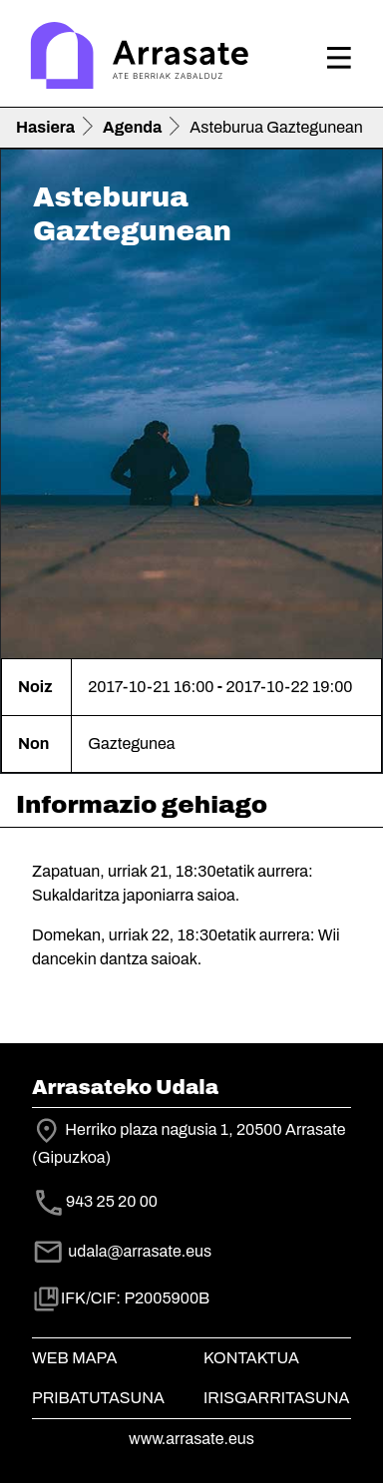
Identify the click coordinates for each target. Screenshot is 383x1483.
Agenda (132, 127)
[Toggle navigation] (339, 58)
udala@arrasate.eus (121, 1251)
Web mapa (74, 1357)
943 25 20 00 (112, 1202)
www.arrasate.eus (191, 1438)
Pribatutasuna (98, 1397)
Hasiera (45, 127)
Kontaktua (251, 1357)
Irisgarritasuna (276, 1397)
